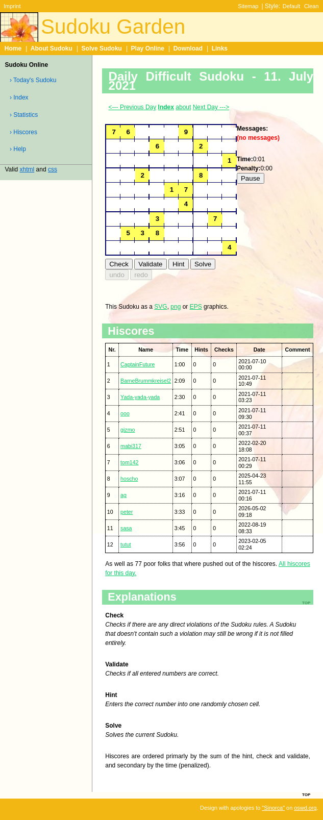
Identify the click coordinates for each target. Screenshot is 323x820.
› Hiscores (23, 132)
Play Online (147, 48)
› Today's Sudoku (33, 80)
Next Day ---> (211, 107)
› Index (19, 97)
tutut (125, 544)
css (52, 169)
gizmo (127, 430)
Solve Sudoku (102, 48)
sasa (126, 528)
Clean (311, 6)
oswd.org (305, 808)
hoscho (129, 479)
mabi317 (130, 446)
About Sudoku (51, 48)
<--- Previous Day (133, 107)
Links (220, 48)
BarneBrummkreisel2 (145, 381)
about (183, 107)
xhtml (27, 169)
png (175, 306)
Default (292, 6)
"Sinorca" (273, 808)
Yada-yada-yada (140, 397)
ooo (125, 413)
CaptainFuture (137, 364)
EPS (196, 306)
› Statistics (24, 114)
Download (188, 48)
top (306, 794)
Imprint (12, 6)
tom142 (129, 462)
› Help (18, 149)
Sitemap (248, 6)
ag (123, 495)
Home (13, 48)
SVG (160, 306)
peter (126, 512)
